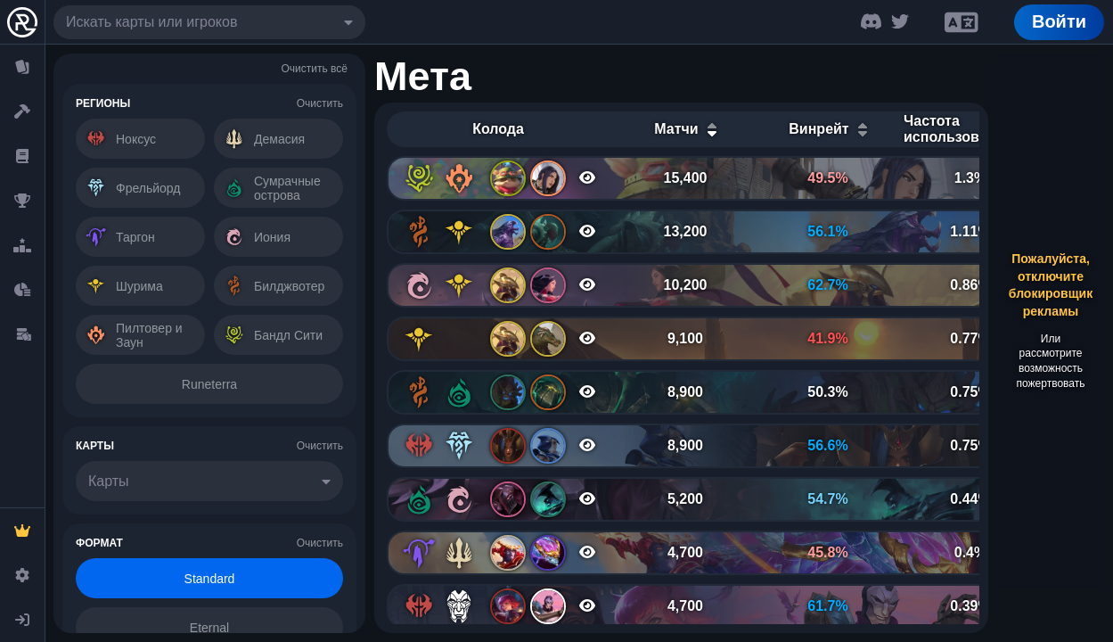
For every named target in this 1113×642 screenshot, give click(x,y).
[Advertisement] (1050, 321)
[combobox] (209, 22)
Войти (1059, 21)
